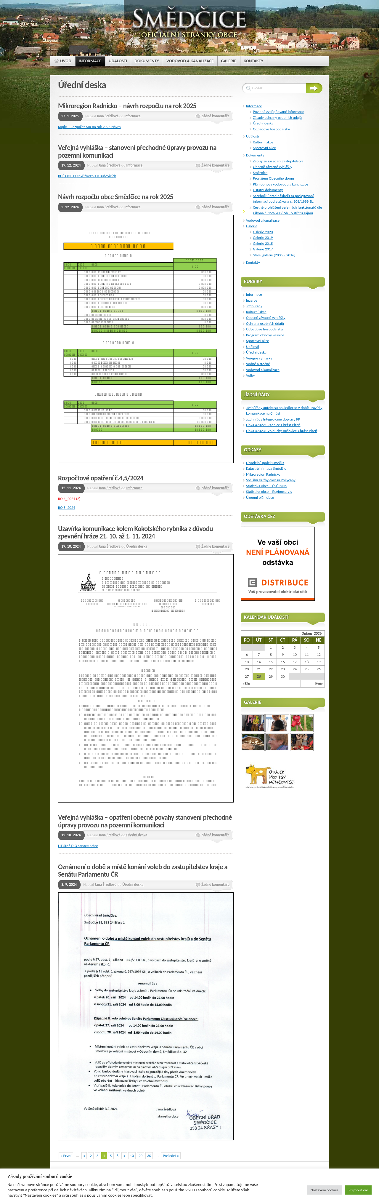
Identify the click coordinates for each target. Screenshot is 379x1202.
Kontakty (253, 262)
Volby (250, 375)
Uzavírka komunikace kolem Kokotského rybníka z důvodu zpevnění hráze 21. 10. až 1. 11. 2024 (135, 533)
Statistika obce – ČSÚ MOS (266, 486)
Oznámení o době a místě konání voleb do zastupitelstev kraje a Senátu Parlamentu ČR (142, 871)
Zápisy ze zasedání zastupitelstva (278, 161)
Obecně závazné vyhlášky (272, 166)
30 (149, 1155)
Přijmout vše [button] (358, 1190)
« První (65, 1155)
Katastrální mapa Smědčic (266, 468)
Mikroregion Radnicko (263, 474)
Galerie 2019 (263, 237)
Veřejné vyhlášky (259, 358)
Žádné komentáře (215, 116)
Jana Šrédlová (108, 116)
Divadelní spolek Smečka (265, 463)
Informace (132, 116)
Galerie (251, 226)
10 (132, 1155)
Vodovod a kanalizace (263, 220)
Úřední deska (136, 546)
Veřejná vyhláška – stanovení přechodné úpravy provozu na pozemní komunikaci (137, 151)
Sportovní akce (264, 148)
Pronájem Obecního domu (273, 178)
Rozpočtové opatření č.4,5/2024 (100, 478)
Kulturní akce (263, 142)
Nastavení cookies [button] (324, 1190)
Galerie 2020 (263, 232)
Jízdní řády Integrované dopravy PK (273, 419)
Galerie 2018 (263, 243)
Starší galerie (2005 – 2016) (274, 255)
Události (252, 136)
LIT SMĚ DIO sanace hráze (78, 845)
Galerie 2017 (263, 249)
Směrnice (260, 172)
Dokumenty (255, 155)
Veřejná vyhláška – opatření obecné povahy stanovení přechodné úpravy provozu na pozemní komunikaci (145, 821)
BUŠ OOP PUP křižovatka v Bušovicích (87, 176)
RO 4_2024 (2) (69, 498)
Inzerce (251, 300)
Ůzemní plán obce (260, 497)
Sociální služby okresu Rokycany (271, 480)
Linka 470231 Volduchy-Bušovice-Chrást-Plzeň (281, 431)
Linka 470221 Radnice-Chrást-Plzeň (273, 425)
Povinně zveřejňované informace (278, 111)
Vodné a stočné (258, 364)
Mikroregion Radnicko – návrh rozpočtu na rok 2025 (127, 106)
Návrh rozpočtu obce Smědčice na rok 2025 (115, 197)
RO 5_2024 (66, 507)
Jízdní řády (254, 306)
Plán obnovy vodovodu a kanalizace (280, 184)
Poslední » (171, 1155)
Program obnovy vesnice (265, 335)
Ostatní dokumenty (268, 190)
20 (140, 1155)
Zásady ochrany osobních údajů (277, 117)
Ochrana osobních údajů (265, 323)
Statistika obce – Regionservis (269, 491)
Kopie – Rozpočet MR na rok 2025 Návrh (89, 126)
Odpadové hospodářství (271, 129)
